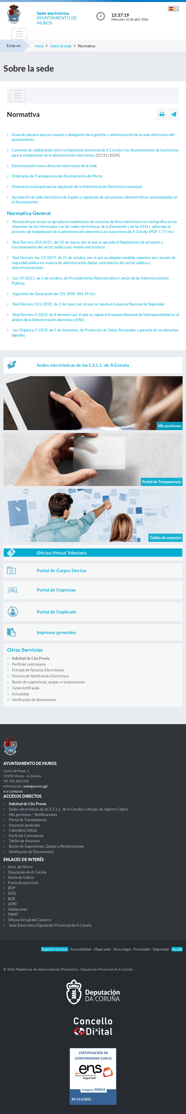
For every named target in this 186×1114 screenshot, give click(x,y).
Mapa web (102, 949)
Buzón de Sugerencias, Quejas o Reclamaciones (46, 846)
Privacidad (142, 949)
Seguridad (161, 949)
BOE (11, 898)
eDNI (12, 904)
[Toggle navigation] (19, 34)
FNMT (13, 914)
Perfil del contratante (29, 664)
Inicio (39, 46)
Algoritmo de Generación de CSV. (54, 293)
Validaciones (18, 909)
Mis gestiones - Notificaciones (33, 814)
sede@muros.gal (35, 786)
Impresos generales (24, 825)
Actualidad (20, 694)
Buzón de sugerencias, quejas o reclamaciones (48, 682)
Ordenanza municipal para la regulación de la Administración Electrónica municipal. (77, 186)
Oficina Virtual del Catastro (29, 919)
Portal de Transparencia (27, 819)
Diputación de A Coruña (27, 872)
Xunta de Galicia (21, 877)
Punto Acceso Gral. (23, 882)
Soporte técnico (55, 949)
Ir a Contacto (13, 791)
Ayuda (177, 949)
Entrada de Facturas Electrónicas (38, 670)
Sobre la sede (60, 46)
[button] (173, 9)
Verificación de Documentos (31, 851)
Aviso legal (122, 949)
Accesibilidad (81, 949)
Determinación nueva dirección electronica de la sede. (55, 165)
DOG (12, 893)
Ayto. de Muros (20, 866)
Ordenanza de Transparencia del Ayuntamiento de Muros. (57, 176)
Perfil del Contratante (26, 835)
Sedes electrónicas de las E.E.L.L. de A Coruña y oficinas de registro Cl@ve (68, 809)
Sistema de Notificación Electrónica (40, 676)
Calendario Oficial (23, 830)
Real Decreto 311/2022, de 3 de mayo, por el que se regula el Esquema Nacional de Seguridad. (89, 304)
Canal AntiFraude (25, 688)
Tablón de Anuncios (24, 840)
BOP (11, 888)
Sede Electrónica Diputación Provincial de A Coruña (50, 925)
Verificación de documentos (34, 699)
